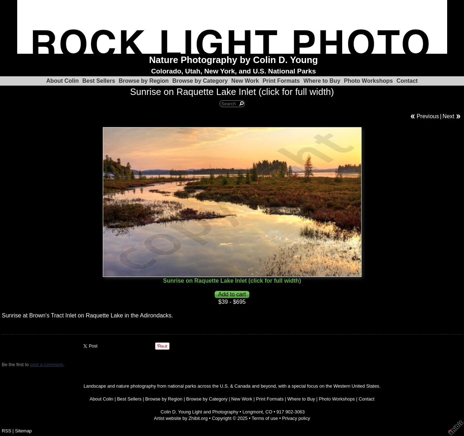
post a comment (46, 364)
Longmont (253, 412)
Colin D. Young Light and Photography (199, 412)
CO (269, 412)
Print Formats (281, 81)
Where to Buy (321, 81)
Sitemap (23, 430)
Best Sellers (98, 81)
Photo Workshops (368, 81)
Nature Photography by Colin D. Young (233, 60)
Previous (428, 116)
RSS (6, 430)
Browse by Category (200, 81)
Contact (407, 81)
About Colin (62, 81)
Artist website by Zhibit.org (181, 418)
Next (448, 116)
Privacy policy (296, 418)
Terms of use (265, 418)
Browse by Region (144, 81)
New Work (245, 81)
